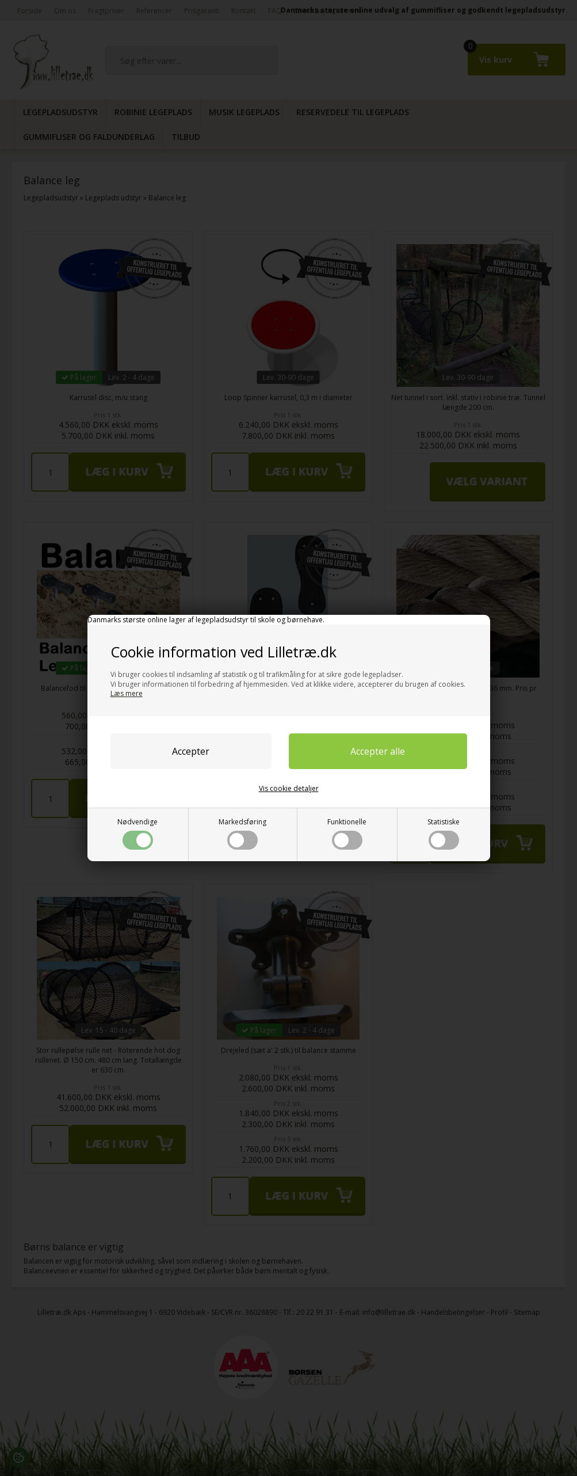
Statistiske (443, 833)
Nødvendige (137, 833)
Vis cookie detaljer (289, 788)
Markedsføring (242, 833)
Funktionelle (346, 833)
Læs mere (126, 693)
